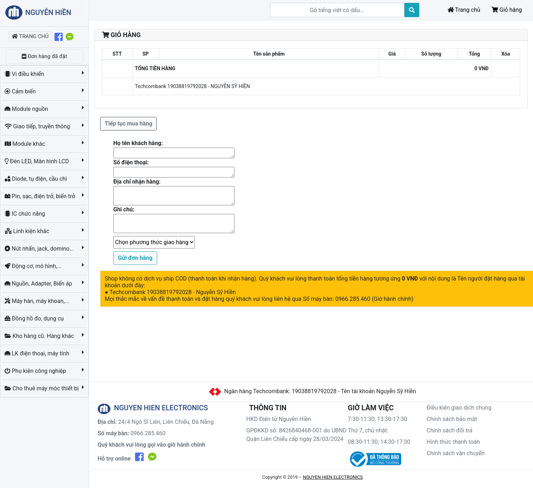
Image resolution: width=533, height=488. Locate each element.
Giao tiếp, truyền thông (38, 126)
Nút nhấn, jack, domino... (40, 248)
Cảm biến (21, 91)
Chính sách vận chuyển (455, 453)
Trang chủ (463, 9)
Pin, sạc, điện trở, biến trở (41, 196)
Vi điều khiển (25, 74)
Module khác (25, 143)
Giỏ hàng (507, 9)
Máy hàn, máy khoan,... (38, 301)
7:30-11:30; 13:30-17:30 (377, 419)
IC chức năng (25, 213)
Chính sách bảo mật (451, 419)
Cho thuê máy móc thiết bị (42, 388)
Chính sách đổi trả (449, 430)
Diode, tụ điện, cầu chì (36, 178)
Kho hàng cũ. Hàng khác (40, 336)
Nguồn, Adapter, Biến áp (39, 283)
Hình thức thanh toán (453, 441)
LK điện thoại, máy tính (38, 353)
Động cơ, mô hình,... (34, 266)
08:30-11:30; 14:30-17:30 (379, 441)
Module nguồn (27, 109)
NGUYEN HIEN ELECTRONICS (333, 477)
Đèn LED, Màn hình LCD (37, 161)
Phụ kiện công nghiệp (36, 371)
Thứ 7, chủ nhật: (368, 430)
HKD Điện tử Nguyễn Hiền (278, 419)
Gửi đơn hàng (135, 258)
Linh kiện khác (28, 231)
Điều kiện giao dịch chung (458, 407)
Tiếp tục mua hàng (128, 123)
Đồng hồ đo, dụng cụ (35, 318)
